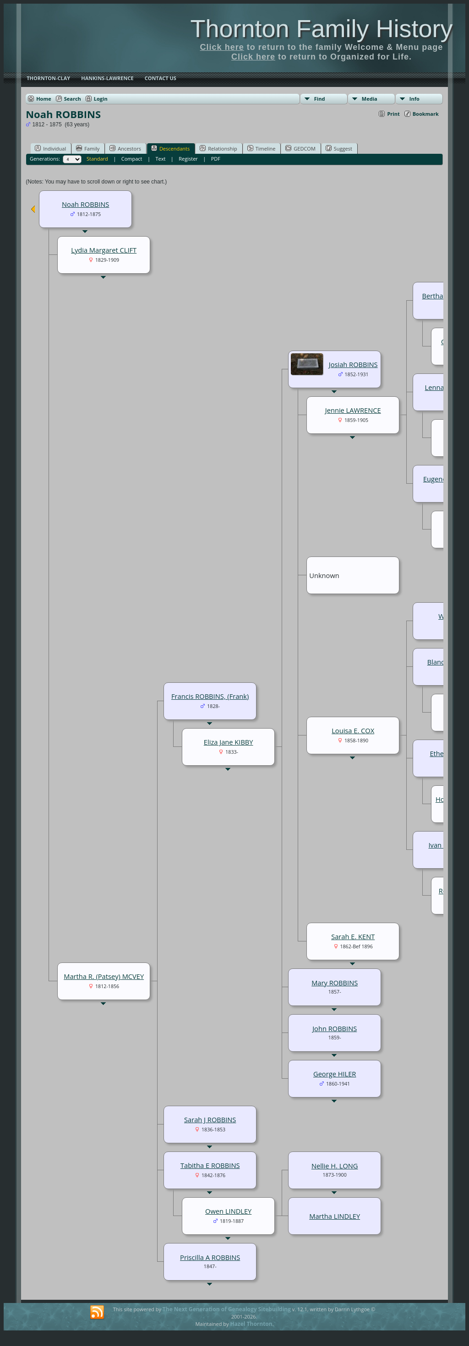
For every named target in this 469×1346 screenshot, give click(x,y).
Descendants (170, 148)
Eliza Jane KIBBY (228, 741)
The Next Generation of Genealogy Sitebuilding (227, 1309)
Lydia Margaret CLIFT (103, 249)
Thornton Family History (321, 28)
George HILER (334, 1073)
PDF (215, 158)
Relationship (218, 148)
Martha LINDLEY (334, 1216)
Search (72, 98)
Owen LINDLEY (228, 1211)
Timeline (261, 148)
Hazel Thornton (251, 1324)
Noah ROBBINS (85, 204)
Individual (50, 148)
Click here (222, 47)
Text (160, 158)
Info (414, 98)
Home (43, 98)
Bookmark (426, 113)
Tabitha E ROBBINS (210, 1165)
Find (319, 98)
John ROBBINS (334, 1028)
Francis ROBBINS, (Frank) (210, 696)
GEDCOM (300, 148)
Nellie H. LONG (334, 1165)
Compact (131, 158)
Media (369, 98)
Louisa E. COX (353, 730)
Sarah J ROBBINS (210, 1119)
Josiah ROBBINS (353, 364)
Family (87, 148)
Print (393, 113)
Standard (97, 158)
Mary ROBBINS (334, 982)
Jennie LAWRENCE (353, 410)
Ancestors (125, 148)
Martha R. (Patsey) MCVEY (104, 976)
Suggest (339, 148)
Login (101, 98)
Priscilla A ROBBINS (210, 1257)
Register (188, 158)
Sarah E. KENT (353, 936)
